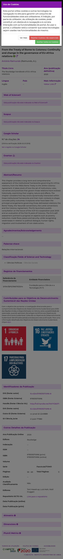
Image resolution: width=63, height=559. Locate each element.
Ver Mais (23, 38)
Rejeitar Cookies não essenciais (44, 38)
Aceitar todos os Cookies (47, 42)
